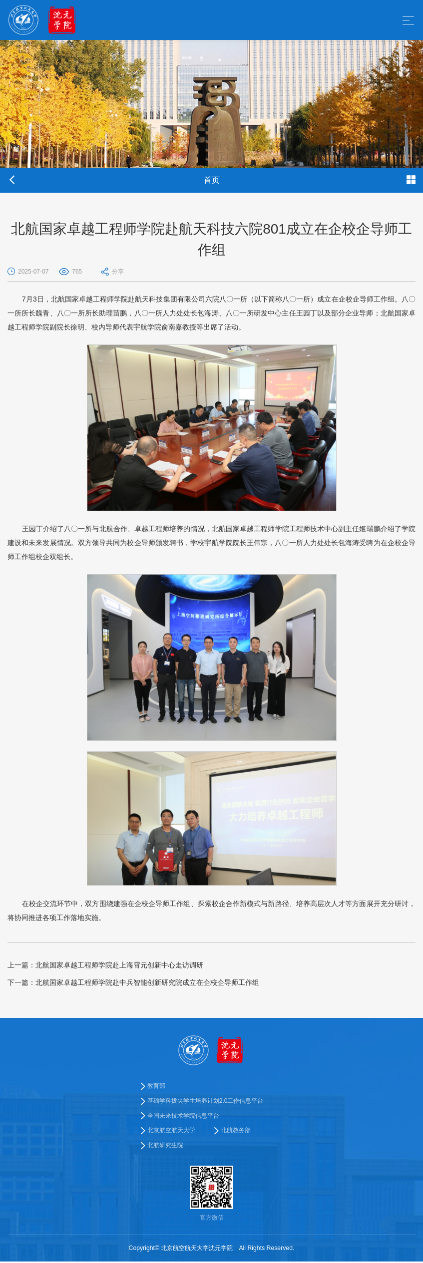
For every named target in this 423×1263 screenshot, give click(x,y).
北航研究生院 (165, 1146)
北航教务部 (236, 1131)
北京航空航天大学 (171, 1131)
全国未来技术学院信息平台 (183, 1116)
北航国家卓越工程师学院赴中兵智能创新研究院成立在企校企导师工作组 (133, 982)
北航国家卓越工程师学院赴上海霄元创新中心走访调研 (105, 965)
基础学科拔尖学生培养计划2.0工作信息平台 (205, 1100)
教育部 (156, 1085)
